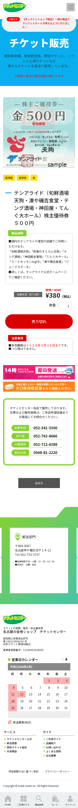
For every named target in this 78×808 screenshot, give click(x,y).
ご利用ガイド (53, 739)
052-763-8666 (45, 436)
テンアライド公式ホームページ (46, 272)
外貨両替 (12, 751)
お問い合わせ (53, 747)
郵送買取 (12, 743)
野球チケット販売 (17, 747)
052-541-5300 (45, 427)
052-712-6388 (45, 444)
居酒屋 (9, 177)
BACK (39, 483)
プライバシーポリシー (57, 771)
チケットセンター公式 (19, 739)
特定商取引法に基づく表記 (23, 771)
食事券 (22, 177)
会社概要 (51, 755)
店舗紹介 (51, 743)
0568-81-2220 (45, 452)
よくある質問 (53, 751)
